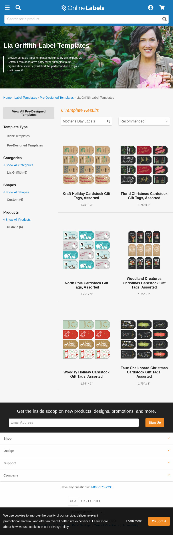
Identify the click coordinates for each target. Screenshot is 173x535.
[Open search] (165, 19)
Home (7, 97)
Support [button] (10, 463)
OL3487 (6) (15, 227)
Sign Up (155, 422)
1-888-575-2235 (101, 487)
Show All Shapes (16, 192)
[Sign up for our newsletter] (74, 423)
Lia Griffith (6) (17, 172)
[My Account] (150, 8)
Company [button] (11, 475)
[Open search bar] (18, 8)
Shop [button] (8, 438)
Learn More (134, 521)
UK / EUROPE (91, 501)
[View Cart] (162, 8)
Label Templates (25, 97)
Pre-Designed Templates (57, 97)
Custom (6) (15, 199)
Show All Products (17, 219)
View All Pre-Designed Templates (29, 113)
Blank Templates (18, 136)
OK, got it (159, 521)
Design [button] (9, 451)
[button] (7, 8)
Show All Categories (18, 165)
